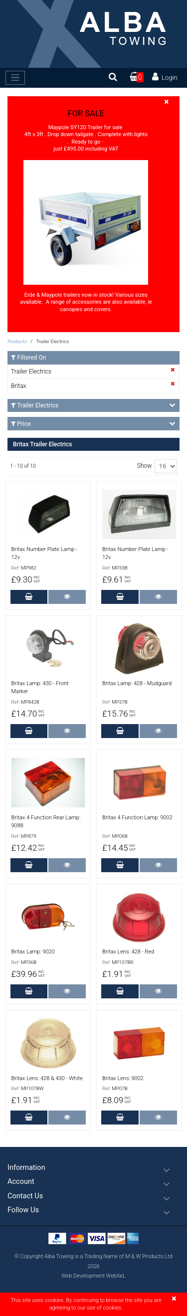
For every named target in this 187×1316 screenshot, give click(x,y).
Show (144, 465)
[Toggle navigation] (15, 78)
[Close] (166, 102)
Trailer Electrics (31, 371)
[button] (93, 1167)
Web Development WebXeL (93, 1276)
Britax (18, 385)
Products (17, 341)
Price (93, 423)
